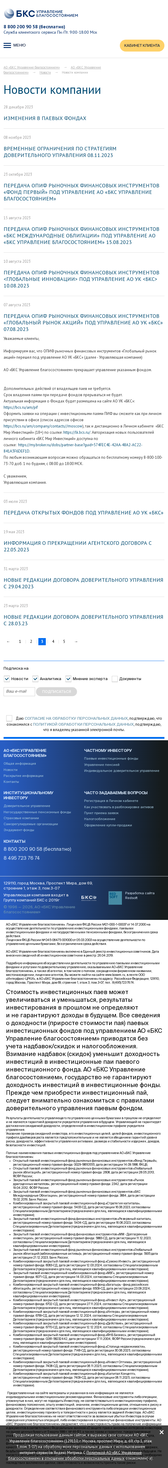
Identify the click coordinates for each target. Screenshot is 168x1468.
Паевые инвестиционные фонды (111, 758)
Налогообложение (99, 819)
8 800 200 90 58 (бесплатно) (34, 26)
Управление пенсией (102, 764)
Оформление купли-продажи (108, 825)
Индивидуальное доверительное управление (121, 770)
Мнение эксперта (90, 679)
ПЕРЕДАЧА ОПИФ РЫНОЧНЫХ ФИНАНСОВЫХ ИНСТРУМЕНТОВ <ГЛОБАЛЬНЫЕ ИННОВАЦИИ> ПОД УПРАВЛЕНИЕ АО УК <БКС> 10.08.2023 (81, 279)
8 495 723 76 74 (22, 858)
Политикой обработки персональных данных (83, 725)
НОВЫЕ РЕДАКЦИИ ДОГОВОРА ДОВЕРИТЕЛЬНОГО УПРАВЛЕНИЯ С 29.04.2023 (83, 583)
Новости (45, 72)
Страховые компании (21, 818)
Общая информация (20, 763)
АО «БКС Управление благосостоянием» (32, 67)
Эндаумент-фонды (19, 830)
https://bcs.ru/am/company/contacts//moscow (43, 426)
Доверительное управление (27, 806)
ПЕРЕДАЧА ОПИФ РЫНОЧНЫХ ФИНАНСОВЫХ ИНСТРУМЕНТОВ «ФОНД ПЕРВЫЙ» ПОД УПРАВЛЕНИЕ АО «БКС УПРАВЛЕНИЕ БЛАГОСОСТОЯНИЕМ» (81, 192)
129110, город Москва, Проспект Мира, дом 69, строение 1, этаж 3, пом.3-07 (48, 885)
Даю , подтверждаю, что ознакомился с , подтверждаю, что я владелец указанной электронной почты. (84, 724)
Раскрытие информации (23, 775)
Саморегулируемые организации (31, 824)
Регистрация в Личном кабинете (111, 801)
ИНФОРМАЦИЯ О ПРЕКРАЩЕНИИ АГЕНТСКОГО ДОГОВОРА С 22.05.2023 (78, 546)
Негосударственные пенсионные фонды (37, 812)
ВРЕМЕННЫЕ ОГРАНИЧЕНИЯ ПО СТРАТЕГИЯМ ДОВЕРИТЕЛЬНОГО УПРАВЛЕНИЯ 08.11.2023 (60, 151)
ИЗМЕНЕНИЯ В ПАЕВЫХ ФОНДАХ (45, 118)
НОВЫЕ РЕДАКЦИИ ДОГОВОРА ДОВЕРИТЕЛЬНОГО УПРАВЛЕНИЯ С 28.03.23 (83, 620)
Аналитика (50, 679)
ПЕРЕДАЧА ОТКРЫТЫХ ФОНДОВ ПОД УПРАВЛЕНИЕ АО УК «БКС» (84, 512)
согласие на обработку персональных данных (76, 719)
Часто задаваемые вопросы (115, 793)
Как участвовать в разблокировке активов (118, 807)
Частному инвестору (108, 751)
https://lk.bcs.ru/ (76, 432)
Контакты (11, 781)
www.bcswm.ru (115, 975)
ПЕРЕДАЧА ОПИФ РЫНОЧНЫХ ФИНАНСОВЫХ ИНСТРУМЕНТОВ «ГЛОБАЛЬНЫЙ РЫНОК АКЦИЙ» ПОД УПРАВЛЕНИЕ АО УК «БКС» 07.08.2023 (83, 322)
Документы (130, 679)
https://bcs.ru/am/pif (21, 407)
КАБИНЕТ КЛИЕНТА (142, 46)
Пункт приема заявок (101, 813)
